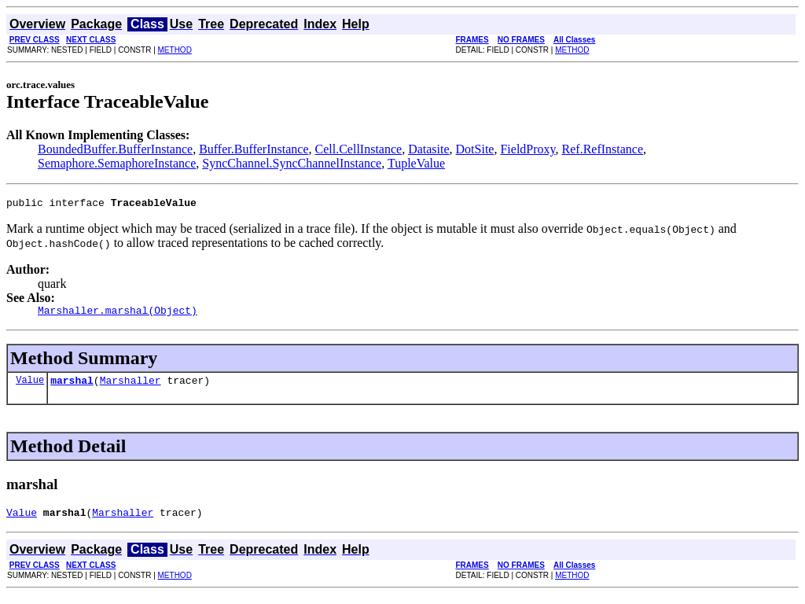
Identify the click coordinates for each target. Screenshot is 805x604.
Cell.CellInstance (358, 149)
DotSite (475, 149)
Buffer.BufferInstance (253, 149)
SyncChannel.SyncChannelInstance (291, 163)
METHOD (175, 50)
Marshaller (130, 387)
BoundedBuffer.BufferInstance (115, 149)
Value (30, 386)
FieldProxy (527, 149)
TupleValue (416, 163)
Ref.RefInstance (603, 149)
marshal (72, 387)
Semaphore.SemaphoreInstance (117, 163)
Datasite (428, 149)
